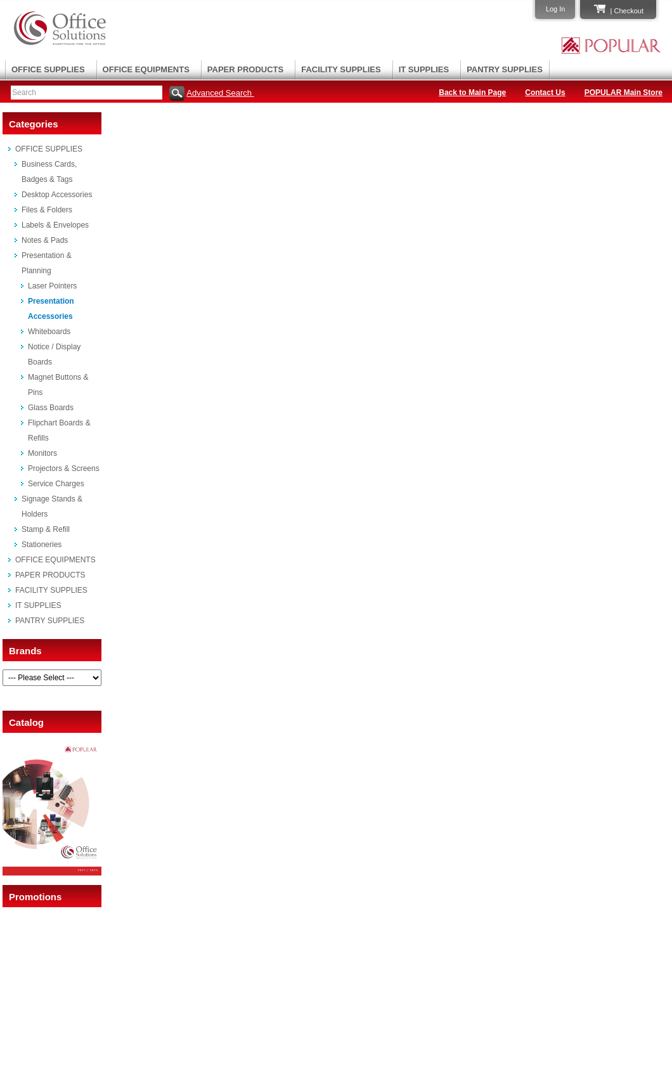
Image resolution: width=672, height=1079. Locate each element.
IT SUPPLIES (424, 69)
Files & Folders (47, 209)
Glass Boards (51, 407)
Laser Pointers (52, 285)
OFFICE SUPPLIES (48, 69)
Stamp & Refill (46, 529)
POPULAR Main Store (623, 92)
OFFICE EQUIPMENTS (146, 69)
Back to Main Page (472, 92)
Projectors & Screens (64, 468)
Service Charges (56, 483)
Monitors (42, 453)
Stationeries (41, 544)
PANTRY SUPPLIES (505, 69)
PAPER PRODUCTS (245, 69)
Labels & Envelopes (55, 225)
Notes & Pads (45, 240)
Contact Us (545, 92)
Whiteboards (49, 331)
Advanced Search (220, 93)
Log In (555, 9)
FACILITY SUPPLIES (340, 69)
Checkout (628, 11)
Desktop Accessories (57, 194)
